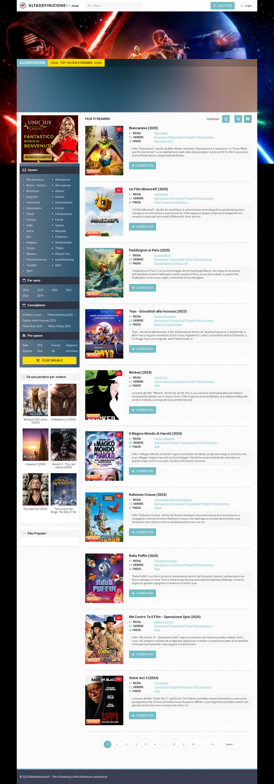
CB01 (29, 271)
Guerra (59, 225)
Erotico (59, 208)
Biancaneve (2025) (143, 128)
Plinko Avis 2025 (32, 326)
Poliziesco (186, 687)
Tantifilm (31, 265)
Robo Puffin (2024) (143, 556)
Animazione (161, 198)
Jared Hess (161, 194)
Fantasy (31, 219)
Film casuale (49, 360)
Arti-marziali (62, 185)
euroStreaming (64, 259)
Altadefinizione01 (48, 5)
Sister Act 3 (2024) (144, 678)
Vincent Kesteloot (164, 499)
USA (170, 141)
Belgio (158, 324)
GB (53, 351)
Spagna (177, 324)
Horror (30, 231)
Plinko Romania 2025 (60, 314)
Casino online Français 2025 (39, 320)
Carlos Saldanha (164, 438)
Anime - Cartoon (36, 185)
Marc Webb (161, 133)
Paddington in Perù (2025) (149, 250)
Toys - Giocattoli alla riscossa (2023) (158, 311)
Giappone (71, 345)
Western (31, 253)
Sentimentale (63, 242)
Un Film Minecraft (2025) (148, 189)
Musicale (60, 231)
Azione (59, 191)
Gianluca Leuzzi (163, 622)
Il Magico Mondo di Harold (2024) (155, 433)
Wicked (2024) (140, 372)
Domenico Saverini (165, 560)
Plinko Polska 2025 (59, 326)
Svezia (165, 202)
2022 (55, 290)
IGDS (58, 265)
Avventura (160, 137)
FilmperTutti (62, 253)
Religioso (31, 242)
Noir (28, 236)
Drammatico (176, 137)
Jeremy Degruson (165, 316)
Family (190, 137)
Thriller (59, 248)
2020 (26, 295)
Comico (60, 196)
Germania (160, 141)
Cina (39, 351)
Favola (59, 219)
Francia (177, 263)
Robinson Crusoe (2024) (148, 495)
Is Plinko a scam (32, 314)
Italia (157, 568)
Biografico (32, 196)
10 (193, 744)
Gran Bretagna (179, 202)
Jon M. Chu (161, 377)
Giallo (29, 225)
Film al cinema (205, 137)
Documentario (63, 202)
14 (212, 744)
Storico (30, 248)
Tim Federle (161, 683)
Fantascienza (189, 442)
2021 (69, 290)
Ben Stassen (184, 499)
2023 (40, 290)
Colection (222, 5)
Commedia (175, 259)
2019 (40, 295)
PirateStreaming (36, 259)
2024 (26, 290)
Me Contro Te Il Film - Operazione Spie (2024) (165, 617)
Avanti (229, 744)
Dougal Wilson (162, 255)
